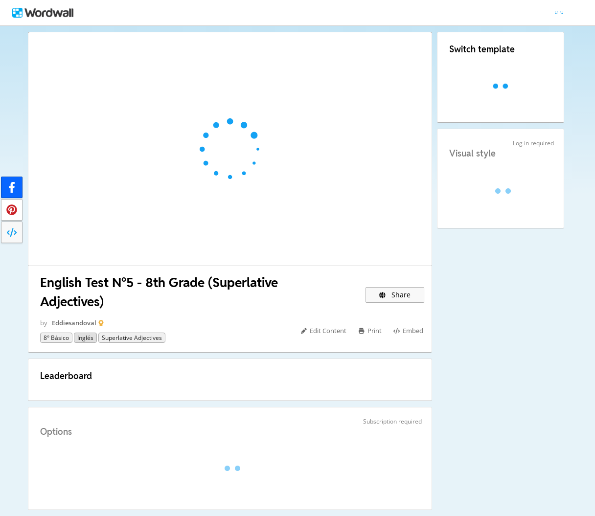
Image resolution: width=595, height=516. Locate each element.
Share (395, 294)
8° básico (56, 338)
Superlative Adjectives (132, 338)
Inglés (85, 338)
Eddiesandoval (74, 322)
